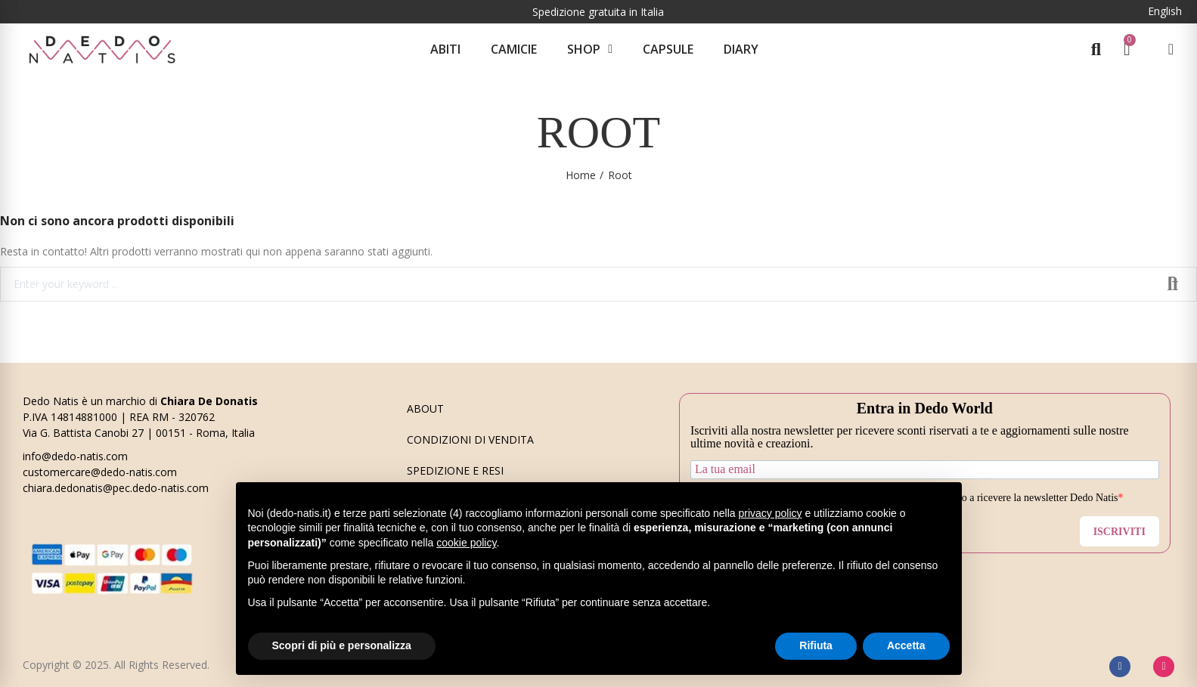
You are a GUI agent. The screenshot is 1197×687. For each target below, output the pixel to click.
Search (1173, 284)
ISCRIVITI (1119, 531)
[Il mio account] (1171, 49)
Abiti (445, 49)
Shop (589, 49)
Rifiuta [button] (816, 645)
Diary (741, 49)
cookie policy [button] (466, 543)
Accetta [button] (906, 645)
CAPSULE (668, 49)
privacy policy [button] (770, 513)
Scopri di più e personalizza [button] (341, 645)
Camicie (514, 49)
